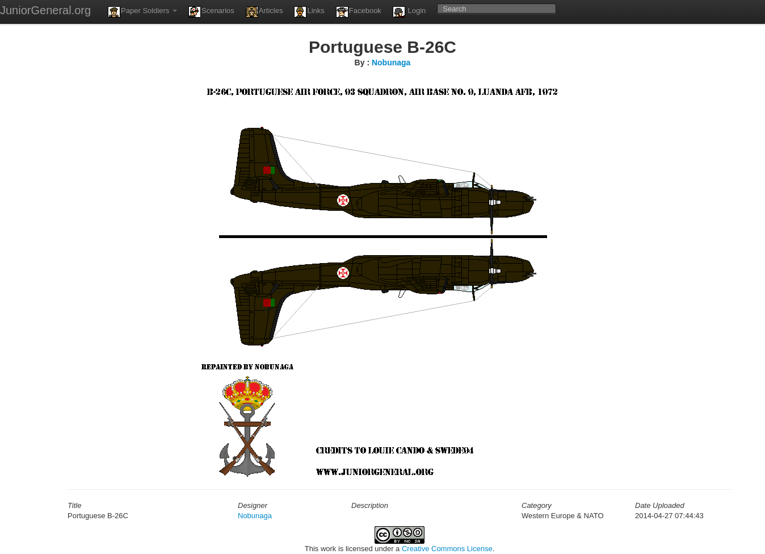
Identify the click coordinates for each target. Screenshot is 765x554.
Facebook (358, 12)
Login (409, 12)
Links (309, 12)
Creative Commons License (447, 548)
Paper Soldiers (142, 12)
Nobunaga (391, 62)
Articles (264, 12)
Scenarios (211, 12)
